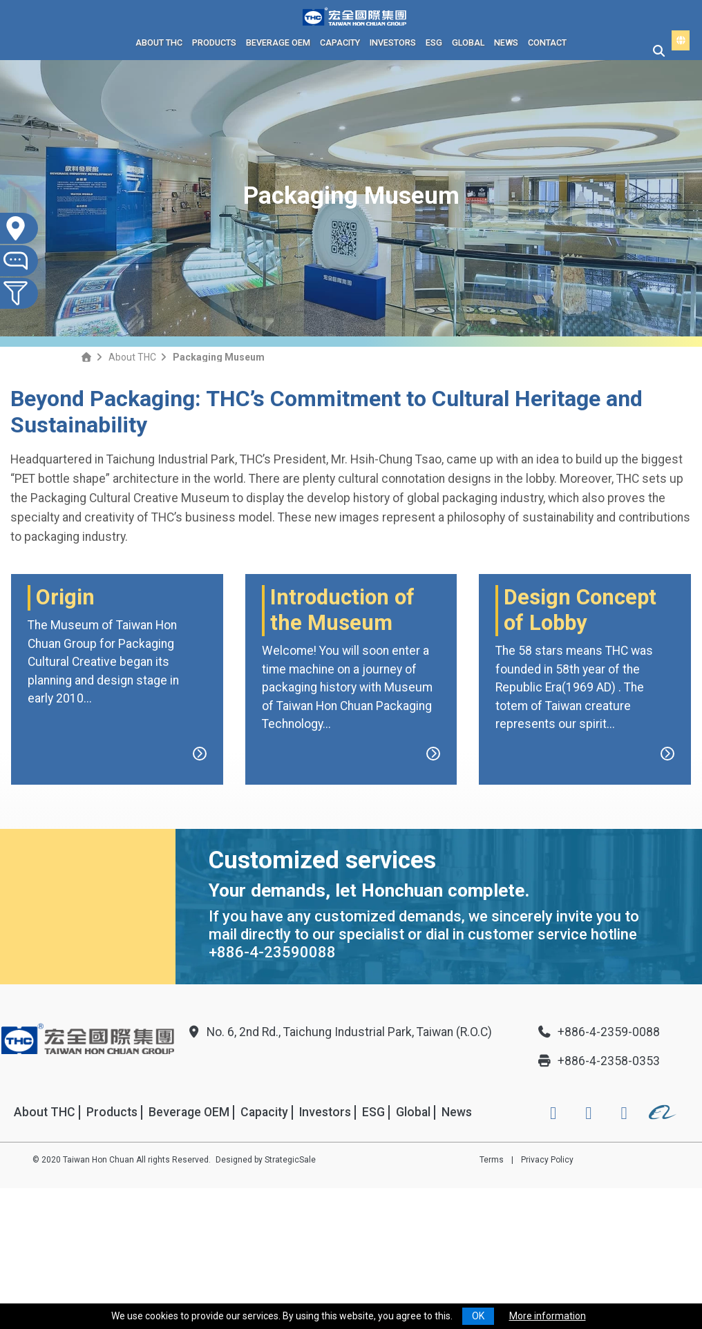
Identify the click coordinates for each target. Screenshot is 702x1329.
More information (547, 1315)
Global (468, 42)
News (506, 42)
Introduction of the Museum (342, 751)
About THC (158, 42)
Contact (547, 42)
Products (214, 42)
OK (478, 1315)
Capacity (340, 42)
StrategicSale (290, 1301)
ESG (434, 42)
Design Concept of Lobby (580, 751)
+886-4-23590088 (272, 1093)
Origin (65, 739)
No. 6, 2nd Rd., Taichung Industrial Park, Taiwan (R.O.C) (339, 1173)
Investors (393, 42)
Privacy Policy (547, 1301)
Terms (492, 1301)
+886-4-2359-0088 (598, 1173)
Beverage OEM (278, 42)
